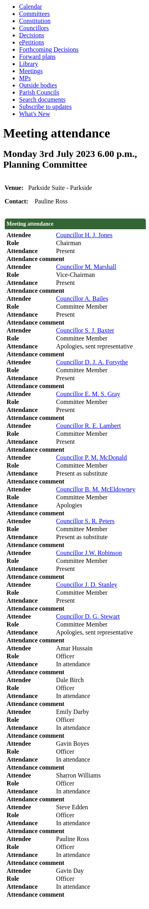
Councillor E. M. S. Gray (88, 394)
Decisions (31, 35)
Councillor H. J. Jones (84, 235)
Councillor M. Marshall (86, 266)
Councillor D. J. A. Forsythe (92, 362)
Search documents (42, 99)
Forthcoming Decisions (49, 49)
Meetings (31, 71)
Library (28, 63)
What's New (34, 113)
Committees (34, 13)
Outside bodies (38, 85)
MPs (25, 78)
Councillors (34, 28)
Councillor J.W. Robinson (89, 552)
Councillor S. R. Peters (85, 521)
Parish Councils (39, 92)
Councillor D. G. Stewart (88, 616)
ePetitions (31, 42)
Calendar (30, 6)
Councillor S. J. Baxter (85, 330)
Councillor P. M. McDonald (91, 457)
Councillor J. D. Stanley (86, 584)
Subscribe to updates (45, 106)
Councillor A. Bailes (82, 298)
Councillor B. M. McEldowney (95, 489)
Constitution (34, 20)
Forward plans (37, 56)
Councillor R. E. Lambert (88, 425)
